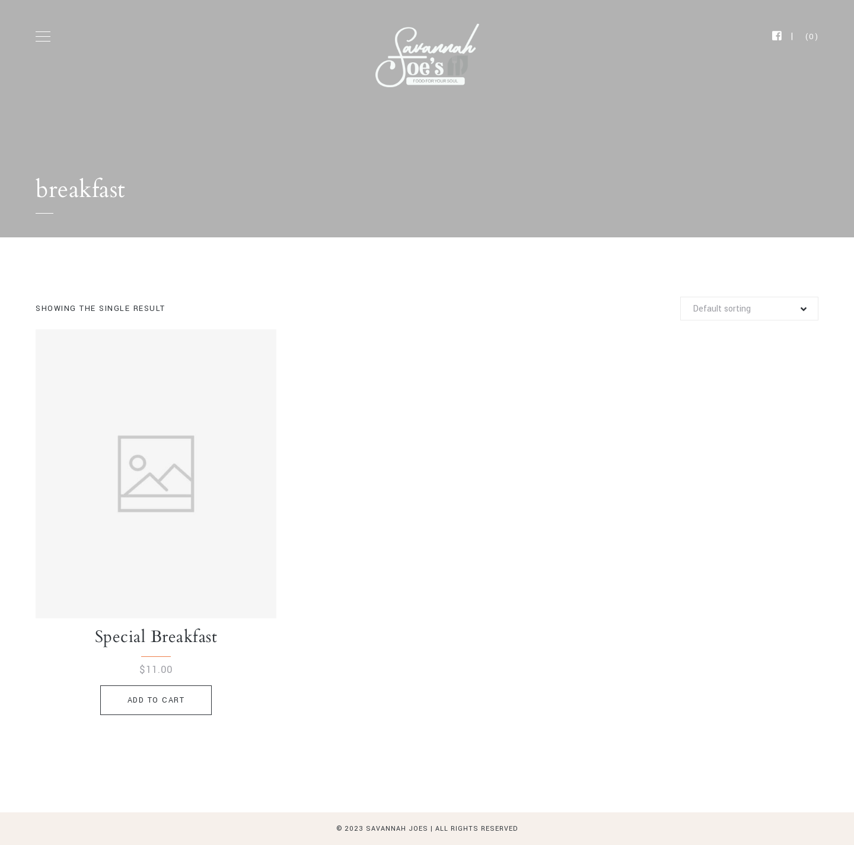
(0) (812, 36)
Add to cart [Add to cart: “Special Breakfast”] (156, 700)
